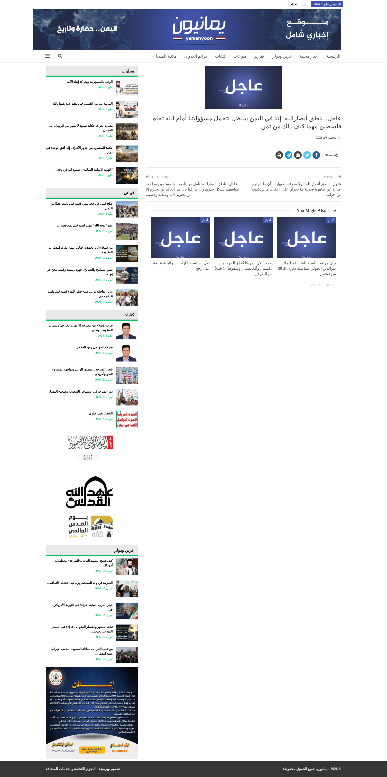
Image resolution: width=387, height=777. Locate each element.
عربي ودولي (281, 56)
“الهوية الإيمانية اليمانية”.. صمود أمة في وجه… (83, 169)
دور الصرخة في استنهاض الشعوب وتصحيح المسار (81, 391)
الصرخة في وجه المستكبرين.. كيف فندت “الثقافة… (80, 583)
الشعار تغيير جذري (101, 413)
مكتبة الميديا (166, 56)
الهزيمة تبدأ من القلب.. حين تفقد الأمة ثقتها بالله (83, 103)
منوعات (240, 56)
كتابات (220, 56)
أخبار (331, 220)
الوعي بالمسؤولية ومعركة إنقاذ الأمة (90, 82)
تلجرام (294, 4)
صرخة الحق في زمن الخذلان (94, 347)
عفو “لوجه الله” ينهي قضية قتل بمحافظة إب (85, 225)
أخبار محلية (309, 56)
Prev (329, 284)
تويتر (304, 4)
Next (315, 284)
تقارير (259, 56)
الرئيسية (333, 56)
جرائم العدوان (196, 56)
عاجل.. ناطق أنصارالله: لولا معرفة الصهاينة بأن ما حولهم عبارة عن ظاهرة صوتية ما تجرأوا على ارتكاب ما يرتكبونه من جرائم (296, 189)
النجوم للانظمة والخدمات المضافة (71, 769)
